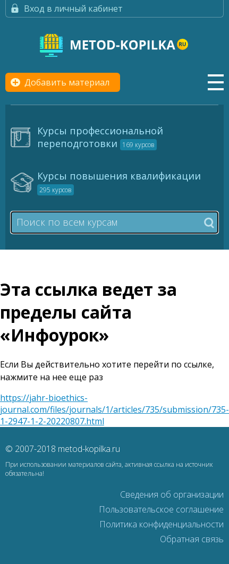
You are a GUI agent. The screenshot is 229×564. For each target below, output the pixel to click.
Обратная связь (192, 539)
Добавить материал (66, 82)
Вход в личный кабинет (73, 8)
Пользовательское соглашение (161, 509)
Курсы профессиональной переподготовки (100, 137)
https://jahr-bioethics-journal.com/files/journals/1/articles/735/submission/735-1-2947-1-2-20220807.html (114, 409)
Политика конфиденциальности (161, 524)
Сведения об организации (172, 494)
